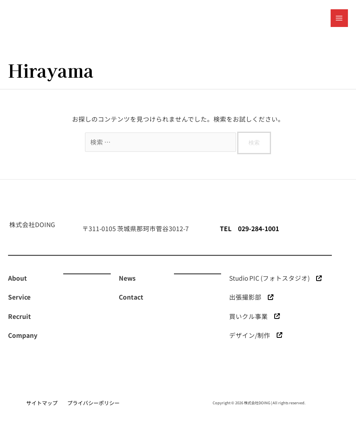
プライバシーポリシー (93, 403)
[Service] (19, 297)
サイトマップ (42, 403)
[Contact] (131, 297)
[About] (17, 278)
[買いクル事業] (254, 316)
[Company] (22, 335)
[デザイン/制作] (256, 335)
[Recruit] (19, 316)
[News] (127, 278)
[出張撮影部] (251, 297)
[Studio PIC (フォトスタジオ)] (275, 278)
